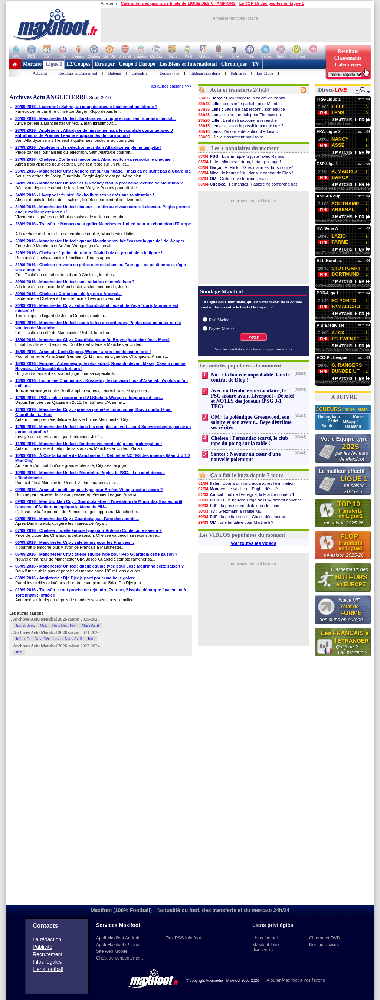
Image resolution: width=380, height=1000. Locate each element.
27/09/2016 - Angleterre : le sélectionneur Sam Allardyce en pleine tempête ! (88, 147)
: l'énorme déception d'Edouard (238, 131)
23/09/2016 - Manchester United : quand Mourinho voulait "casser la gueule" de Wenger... (101, 241)
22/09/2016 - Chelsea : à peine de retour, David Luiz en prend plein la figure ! (89, 253)
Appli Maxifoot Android (118, 938)
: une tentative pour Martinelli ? (235, 522)
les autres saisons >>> (171, 86)
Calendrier (140, 73)
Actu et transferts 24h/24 (239, 90)
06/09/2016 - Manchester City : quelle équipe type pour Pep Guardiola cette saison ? (96, 554)
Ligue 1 (54, 64)
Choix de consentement (119, 958)
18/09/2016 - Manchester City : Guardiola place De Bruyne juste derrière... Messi (92, 339)
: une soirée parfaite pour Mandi (238, 103)
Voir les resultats (228, 349)
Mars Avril (90, 625)
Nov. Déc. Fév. (64, 625)
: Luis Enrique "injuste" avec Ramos (241, 156)
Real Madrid (219, 319)
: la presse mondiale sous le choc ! (239, 505)
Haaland (353, 426)
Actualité (40, 73)
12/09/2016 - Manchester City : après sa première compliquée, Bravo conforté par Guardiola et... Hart (93, 412)
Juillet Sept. (25, 625)
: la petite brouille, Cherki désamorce (241, 516)
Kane (358, 417)
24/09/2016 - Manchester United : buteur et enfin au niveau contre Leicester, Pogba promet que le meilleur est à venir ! (102, 209)
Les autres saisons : (27, 613)
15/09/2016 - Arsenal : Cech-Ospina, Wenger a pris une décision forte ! (83, 351)
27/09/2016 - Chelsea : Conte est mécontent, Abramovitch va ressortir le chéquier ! (94, 159)
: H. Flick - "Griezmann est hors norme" (245, 167)
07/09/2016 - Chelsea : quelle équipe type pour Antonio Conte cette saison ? (88, 530)
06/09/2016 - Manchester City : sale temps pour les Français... (74, 542)
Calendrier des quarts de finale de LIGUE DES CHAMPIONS (178, 3)
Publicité (42, 947)
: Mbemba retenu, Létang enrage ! (239, 162)
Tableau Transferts (205, 73)
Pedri (333, 421)
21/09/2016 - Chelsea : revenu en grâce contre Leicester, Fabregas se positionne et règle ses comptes (100, 267)
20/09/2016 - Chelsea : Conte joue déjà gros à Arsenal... (68, 293)
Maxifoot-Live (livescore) (265, 947)
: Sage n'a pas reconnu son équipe (241, 109)
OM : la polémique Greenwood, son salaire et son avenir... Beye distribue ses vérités (251, 422)
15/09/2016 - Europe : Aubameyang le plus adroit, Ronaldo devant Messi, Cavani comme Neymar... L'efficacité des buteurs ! (100, 366)
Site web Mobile (112, 951)
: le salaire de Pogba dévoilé (238, 489)
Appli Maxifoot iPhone (117, 944)
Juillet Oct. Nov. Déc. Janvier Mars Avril (49, 638)
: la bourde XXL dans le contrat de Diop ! (245, 173)
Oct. (43, 625)
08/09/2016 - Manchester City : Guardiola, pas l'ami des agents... (77, 518)
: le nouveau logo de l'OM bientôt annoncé (250, 500)
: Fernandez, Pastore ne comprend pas (248, 184)
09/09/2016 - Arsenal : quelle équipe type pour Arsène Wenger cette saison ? (89, 489)
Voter (253, 337)
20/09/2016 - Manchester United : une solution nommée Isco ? (75, 282)
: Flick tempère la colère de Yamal (241, 98)
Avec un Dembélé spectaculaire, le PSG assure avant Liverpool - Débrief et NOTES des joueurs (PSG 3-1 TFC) (252, 398)
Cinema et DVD (324, 938)
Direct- (332, 90)
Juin (91, 638)
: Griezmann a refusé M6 (229, 511)
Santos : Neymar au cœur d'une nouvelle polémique (246, 456)
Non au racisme (324, 944)
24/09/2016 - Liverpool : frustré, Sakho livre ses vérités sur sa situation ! (84, 195)
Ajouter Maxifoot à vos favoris (295, 980)
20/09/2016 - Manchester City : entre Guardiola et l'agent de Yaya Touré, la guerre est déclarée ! (96, 308)
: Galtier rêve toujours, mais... (234, 178)
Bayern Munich (222, 328)
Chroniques (234, 64)
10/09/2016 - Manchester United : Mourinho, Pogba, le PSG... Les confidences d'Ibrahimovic (90, 475)
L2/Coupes (78, 64)
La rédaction (47, 939)
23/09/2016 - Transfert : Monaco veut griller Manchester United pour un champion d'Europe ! (103, 226)
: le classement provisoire (230, 137)
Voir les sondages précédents (268, 349)
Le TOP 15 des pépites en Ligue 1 (271, 3)
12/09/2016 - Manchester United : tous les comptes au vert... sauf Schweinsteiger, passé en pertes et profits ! (103, 429)
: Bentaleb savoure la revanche (237, 120)
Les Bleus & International (188, 64)
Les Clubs (265, 73)
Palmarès (238, 73)
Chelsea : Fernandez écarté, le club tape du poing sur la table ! (249, 440)
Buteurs (114, 73)
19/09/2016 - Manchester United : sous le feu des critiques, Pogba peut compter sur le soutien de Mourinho (98, 325)
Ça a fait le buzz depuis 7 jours (247, 475)
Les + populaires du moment (245, 148)
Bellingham (329, 416)
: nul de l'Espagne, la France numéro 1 (246, 494)
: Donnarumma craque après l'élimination (246, 483)
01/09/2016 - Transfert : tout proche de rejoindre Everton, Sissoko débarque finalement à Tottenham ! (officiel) (100, 592)
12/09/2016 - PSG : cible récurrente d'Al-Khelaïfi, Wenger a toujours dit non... (89, 397)
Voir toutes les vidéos (253, 543)
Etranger (105, 64)
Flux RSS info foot (183, 938)
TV (256, 64)
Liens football (48, 969)
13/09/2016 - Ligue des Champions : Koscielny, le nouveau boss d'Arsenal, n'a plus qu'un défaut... (101, 383)
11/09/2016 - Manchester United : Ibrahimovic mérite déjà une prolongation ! (88, 443)
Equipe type (169, 73)
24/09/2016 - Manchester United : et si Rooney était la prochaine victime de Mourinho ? (99, 183)
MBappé (351, 421)
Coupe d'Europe (137, 64)
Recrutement (47, 954)
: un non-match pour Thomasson (239, 114)
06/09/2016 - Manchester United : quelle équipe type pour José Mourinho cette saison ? (99, 566)
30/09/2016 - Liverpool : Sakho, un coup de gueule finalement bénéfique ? (86, 106)
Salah (327, 426)
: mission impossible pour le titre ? (241, 126)
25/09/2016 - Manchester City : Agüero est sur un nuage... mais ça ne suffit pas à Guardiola (103, 171)
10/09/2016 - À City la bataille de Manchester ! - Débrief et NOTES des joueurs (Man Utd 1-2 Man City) (102, 458)
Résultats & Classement (77, 73)
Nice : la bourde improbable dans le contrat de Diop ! (250, 377)
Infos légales (47, 962)
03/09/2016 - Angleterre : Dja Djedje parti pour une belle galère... (76, 578)
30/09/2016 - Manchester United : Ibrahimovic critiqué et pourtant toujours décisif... (95, 118)
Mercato (32, 64)
